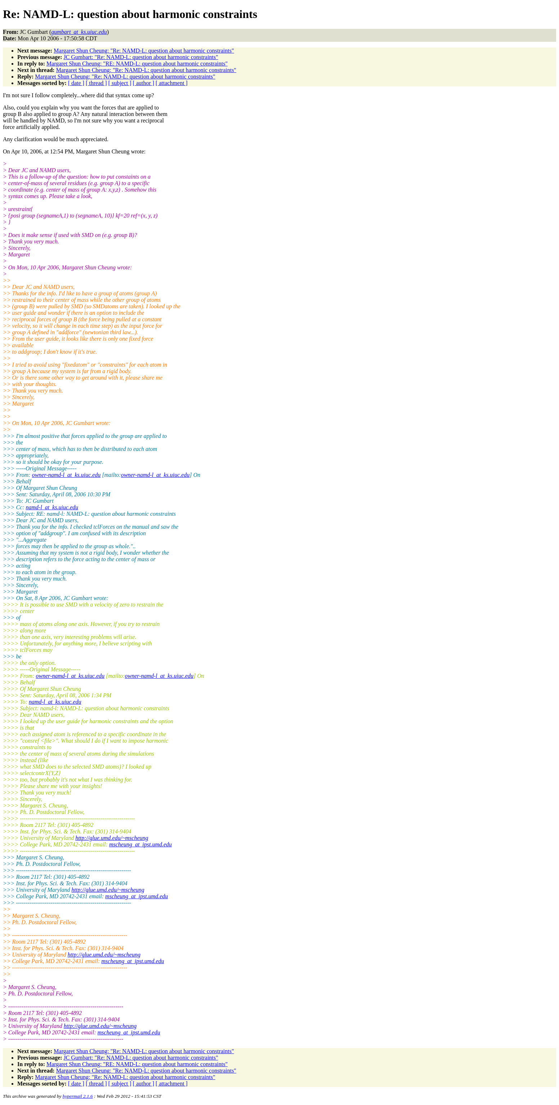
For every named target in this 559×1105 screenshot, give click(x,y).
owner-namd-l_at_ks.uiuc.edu (66, 475)
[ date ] (76, 83)
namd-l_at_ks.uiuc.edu (52, 507)
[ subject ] (119, 83)
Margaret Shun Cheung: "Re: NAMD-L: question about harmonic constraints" (144, 51)
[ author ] (143, 83)
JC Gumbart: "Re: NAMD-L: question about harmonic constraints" (141, 57)
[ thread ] (96, 83)
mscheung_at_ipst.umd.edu (140, 844)
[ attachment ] (171, 83)
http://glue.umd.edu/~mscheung (111, 838)
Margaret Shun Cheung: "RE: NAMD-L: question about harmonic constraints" (136, 64)
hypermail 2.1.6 (78, 1096)
